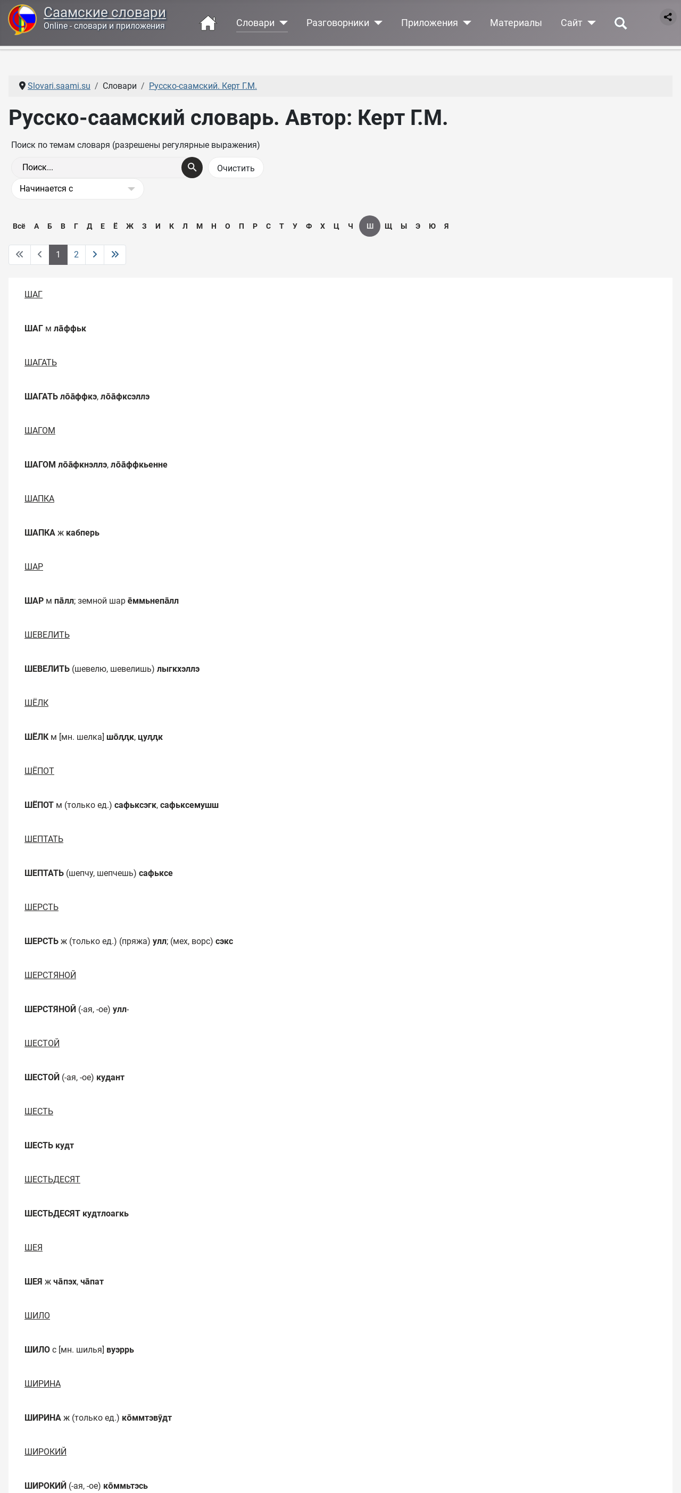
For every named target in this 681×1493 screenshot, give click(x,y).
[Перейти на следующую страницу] (94, 255)
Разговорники (337, 23)
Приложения (429, 23)
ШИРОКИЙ (45, 1452)
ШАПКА (39, 499)
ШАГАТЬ (40, 362)
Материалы (516, 23)
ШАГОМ (39, 431)
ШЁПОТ (39, 771)
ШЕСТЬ (38, 1111)
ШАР (33, 567)
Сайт (572, 23)
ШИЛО (37, 1316)
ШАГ (33, 294)
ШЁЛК (36, 703)
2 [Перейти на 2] (76, 254)
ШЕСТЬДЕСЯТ (52, 1179)
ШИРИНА (42, 1384)
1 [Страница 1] (58, 254)
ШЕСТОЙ (42, 1043)
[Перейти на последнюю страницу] (115, 255)
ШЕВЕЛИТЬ (47, 635)
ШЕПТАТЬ (43, 839)
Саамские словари (105, 12)
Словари (255, 23)
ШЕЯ (33, 1247)
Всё (19, 226)
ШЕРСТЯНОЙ (50, 975)
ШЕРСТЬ (41, 907)
